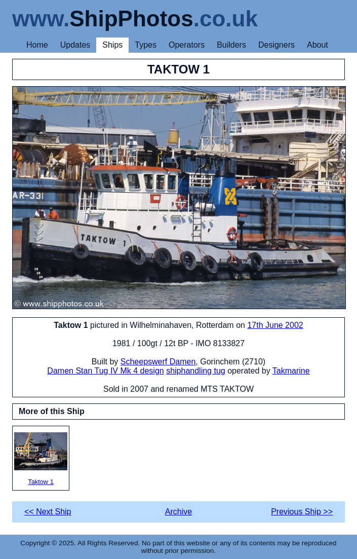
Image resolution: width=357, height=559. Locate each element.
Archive (178, 511)
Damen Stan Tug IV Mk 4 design (105, 370)
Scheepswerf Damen (158, 361)
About (317, 45)
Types (145, 45)
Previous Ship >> (302, 511)
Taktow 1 (40, 459)
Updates (75, 45)
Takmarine (291, 370)
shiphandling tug (195, 370)
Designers (276, 45)
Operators (187, 45)
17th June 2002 (275, 325)
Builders (231, 45)
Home (37, 45)
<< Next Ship (47, 511)
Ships (112, 45)
